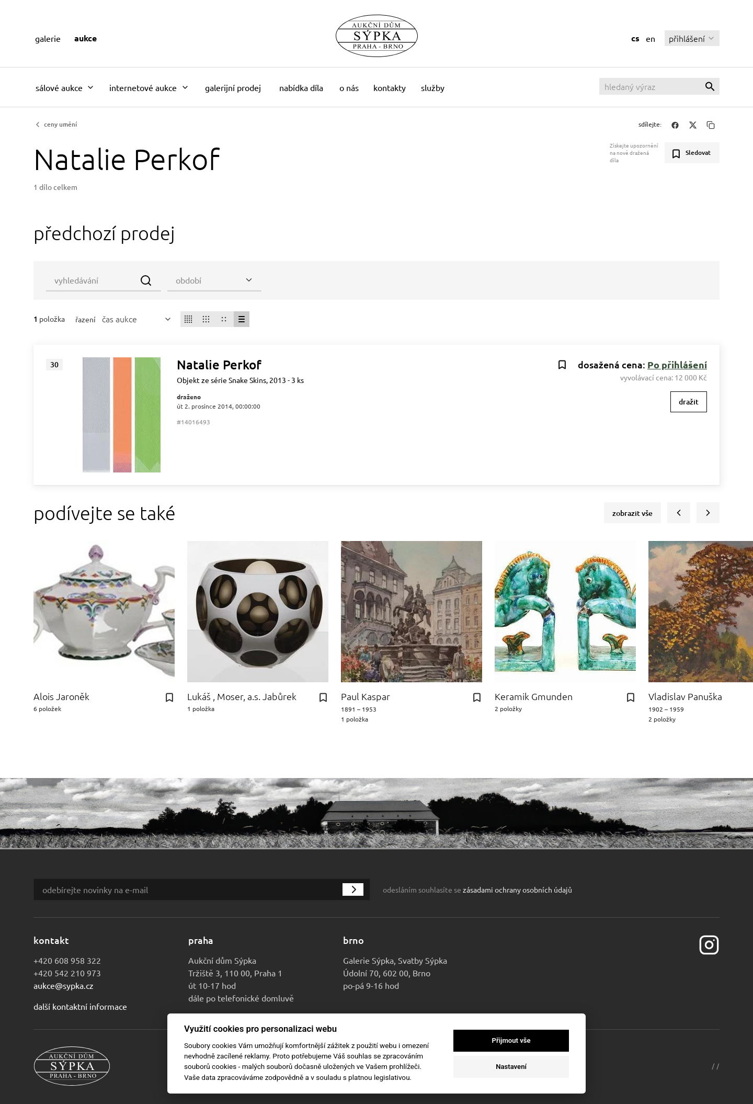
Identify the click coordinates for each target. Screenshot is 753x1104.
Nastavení (511, 1067)
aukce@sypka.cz (63, 985)
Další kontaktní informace (80, 1006)
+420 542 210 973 (67, 972)
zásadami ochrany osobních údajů (517, 889)
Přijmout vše (511, 1040)
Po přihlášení (677, 364)
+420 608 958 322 (67, 960)
